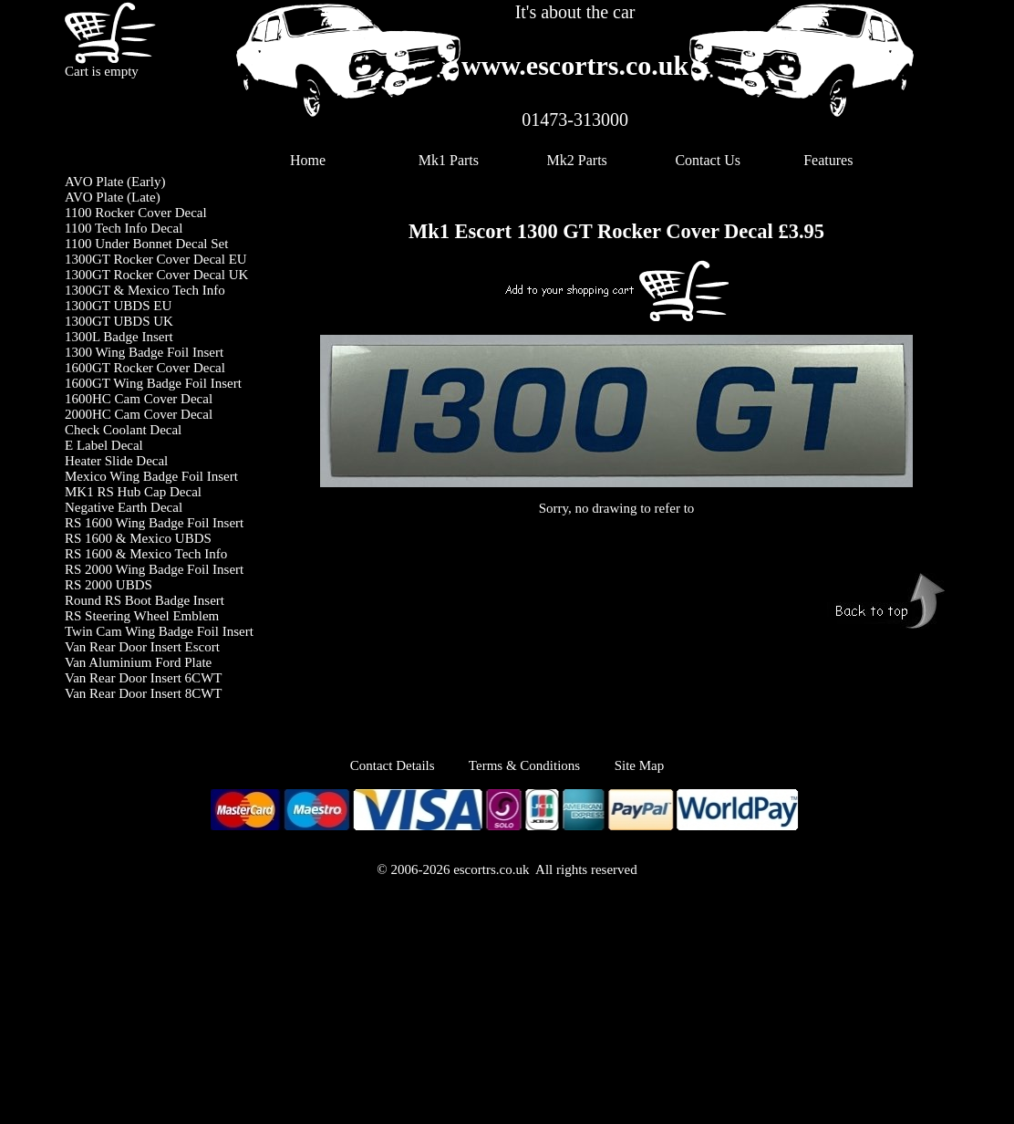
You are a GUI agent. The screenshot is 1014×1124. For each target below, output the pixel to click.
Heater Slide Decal (116, 460)
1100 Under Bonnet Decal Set (146, 243)
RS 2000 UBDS (108, 585)
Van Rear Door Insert (125, 693)
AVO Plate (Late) (112, 197)
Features (828, 160)
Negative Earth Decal (123, 507)
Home (308, 160)
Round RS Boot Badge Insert (144, 600)
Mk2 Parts (577, 160)
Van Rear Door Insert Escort (142, 647)
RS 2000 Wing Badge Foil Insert (154, 569)
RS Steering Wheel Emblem (142, 616)
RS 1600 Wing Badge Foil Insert (154, 522)
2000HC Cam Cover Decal (138, 414)
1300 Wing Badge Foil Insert (144, 352)
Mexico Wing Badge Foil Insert (151, 476)
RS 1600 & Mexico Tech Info (146, 553)
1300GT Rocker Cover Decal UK (156, 274)
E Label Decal (104, 445)
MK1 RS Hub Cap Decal (133, 491)
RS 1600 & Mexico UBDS (138, 538)
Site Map (640, 765)
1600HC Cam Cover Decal (138, 398)
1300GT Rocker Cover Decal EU (156, 259)
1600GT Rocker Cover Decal (145, 367)
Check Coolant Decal (123, 429)
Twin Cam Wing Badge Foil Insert (159, 631)
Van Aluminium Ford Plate (138, 662)
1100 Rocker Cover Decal (136, 212)
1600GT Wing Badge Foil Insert (153, 383)
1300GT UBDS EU (118, 305)
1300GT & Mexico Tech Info (145, 290)
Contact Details (409, 765)
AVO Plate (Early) (115, 181)
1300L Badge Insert (119, 336)
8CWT (203, 693)
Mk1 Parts (449, 160)
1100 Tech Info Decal (123, 228)
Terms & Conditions (524, 765)
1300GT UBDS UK (119, 321)
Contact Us (707, 160)
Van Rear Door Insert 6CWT (143, 678)
